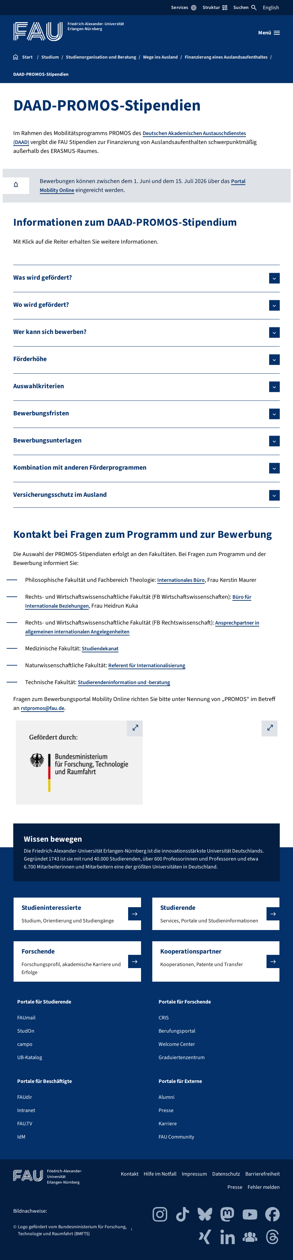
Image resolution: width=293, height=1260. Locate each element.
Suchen (245, 7)
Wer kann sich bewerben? (49, 332)
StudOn (25, 1031)
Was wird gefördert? (42, 277)
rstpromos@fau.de (45, 708)
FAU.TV (24, 1123)
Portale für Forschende (185, 1001)
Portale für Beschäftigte (44, 1081)
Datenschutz (226, 1174)
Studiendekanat (102, 648)
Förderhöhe (30, 359)
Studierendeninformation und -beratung (130, 682)
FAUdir (24, 1097)
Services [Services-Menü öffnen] (183, 7)
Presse (166, 1110)
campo (24, 1044)
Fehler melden (264, 1187)
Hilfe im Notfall (160, 1174)
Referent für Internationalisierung (152, 665)
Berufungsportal (177, 1031)
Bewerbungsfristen (41, 413)
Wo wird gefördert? (41, 304)
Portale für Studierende (44, 1001)
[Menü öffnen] (269, 32)
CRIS (164, 1017)
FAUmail (26, 1017)
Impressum (194, 1174)
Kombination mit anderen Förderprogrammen (79, 467)
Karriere (168, 1123)
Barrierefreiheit (262, 1174)
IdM (21, 1137)
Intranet (26, 1110)
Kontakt (129, 1174)
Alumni (166, 1097)
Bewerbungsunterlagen (47, 440)
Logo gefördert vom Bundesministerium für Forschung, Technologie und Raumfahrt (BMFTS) (72, 1230)
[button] (77, 913)
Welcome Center (177, 1044)
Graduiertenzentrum (182, 1057)
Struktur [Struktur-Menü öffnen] (215, 7)
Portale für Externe (180, 1081)
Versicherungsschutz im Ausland (60, 494)
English (271, 7)
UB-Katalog (29, 1057)
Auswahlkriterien (38, 386)
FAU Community (176, 1137)
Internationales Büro (184, 580)
